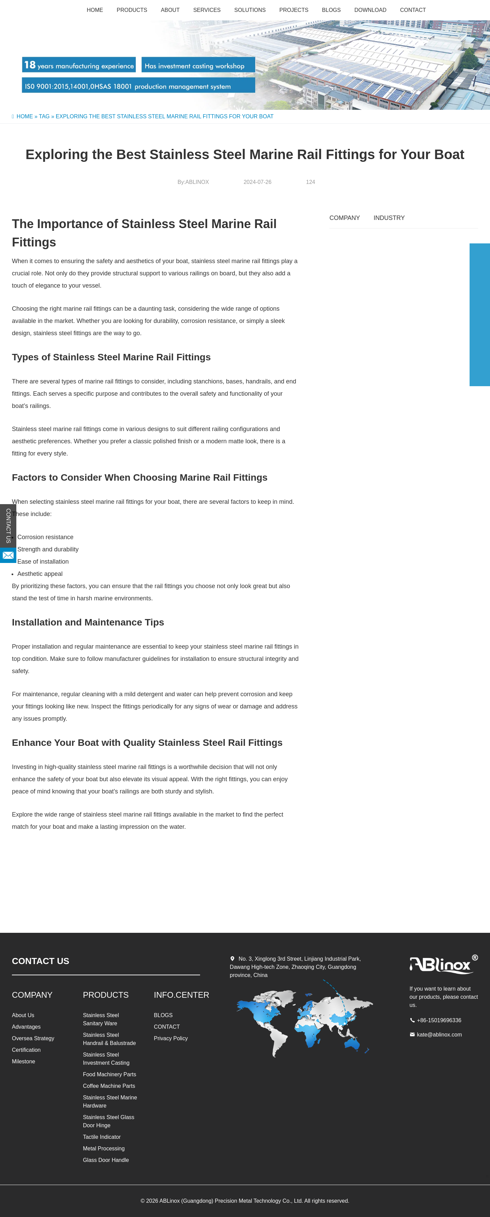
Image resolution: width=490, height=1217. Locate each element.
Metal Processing (104, 1148)
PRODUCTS (132, 10)
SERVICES (207, 10)
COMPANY (344, 218)
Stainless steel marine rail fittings (56, 429)
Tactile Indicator (102, 1137)
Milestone (23, 1061)
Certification (26, 1050)
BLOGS (331, 10)
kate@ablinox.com (439, 1035)
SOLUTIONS (250, 10)
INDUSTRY (389, 218)
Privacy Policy (171, 1038)
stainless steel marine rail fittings (235, 261)
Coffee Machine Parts (109, 1086)
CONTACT (413, 10)
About (170, 10)
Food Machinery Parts (109, 1074)
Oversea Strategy (33, 1038)
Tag (44, 116)
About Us (23, 1015)
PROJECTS (293, 10)
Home (95, 10)
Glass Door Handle (106, 1160)
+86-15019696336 (439, 1020)
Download (370, 10)
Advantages (26, 1027)
